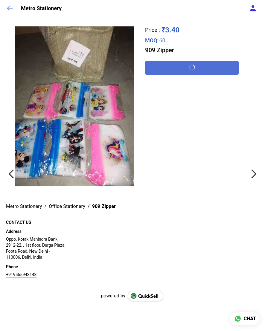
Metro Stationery (41, 8)
